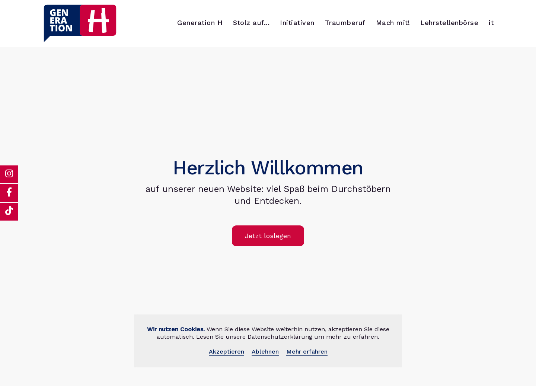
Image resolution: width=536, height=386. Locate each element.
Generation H (200, 22)
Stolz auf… (251, 22)
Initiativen (297, 22)
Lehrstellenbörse (449, 22)
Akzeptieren (226, 351)
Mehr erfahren (307, 351)
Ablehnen (265, 351)
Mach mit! (393, 22)
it (491, 22)
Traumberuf (345, 22)
